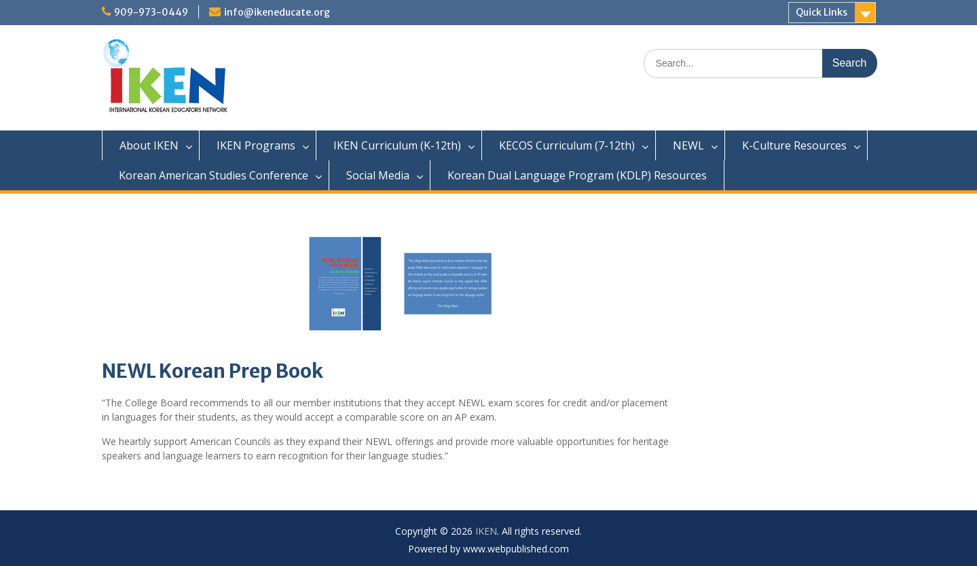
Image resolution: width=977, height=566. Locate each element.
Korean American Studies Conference (213, 175)
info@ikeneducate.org (277, 12)
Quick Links (821, 12)
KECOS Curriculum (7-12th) (567, 145)
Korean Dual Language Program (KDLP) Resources (577, 175)
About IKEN (149, 145)
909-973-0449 (151, 12)
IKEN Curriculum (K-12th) (397, 145)
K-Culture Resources (794, 145)
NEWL (688, 145)
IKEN (486, 531)
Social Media (377, 175)
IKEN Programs (256, 145)
